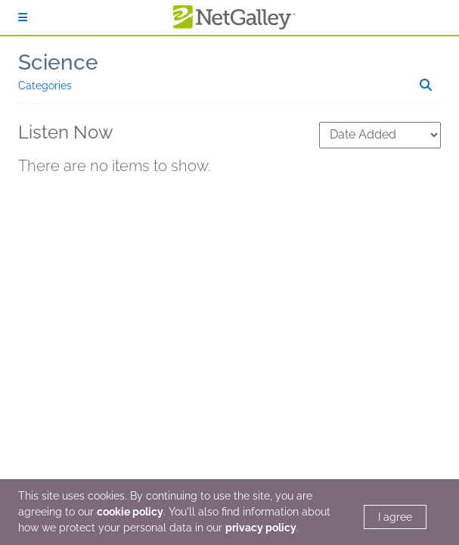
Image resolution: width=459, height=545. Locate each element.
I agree (395, 517)
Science (58, 62)
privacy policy (260, 528)
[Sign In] (22, 17)
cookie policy (130, 512)
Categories (45, 85)
